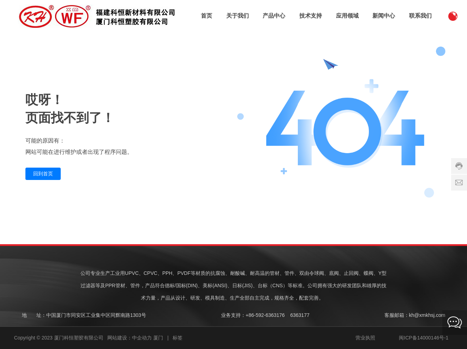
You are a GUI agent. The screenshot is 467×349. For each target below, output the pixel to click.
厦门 (158, 338)
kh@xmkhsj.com (427, 315)
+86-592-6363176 (265, 315)
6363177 (300, 315)
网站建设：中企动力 (129, 338)
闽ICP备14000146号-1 (423, 338)
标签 (177, 338)
